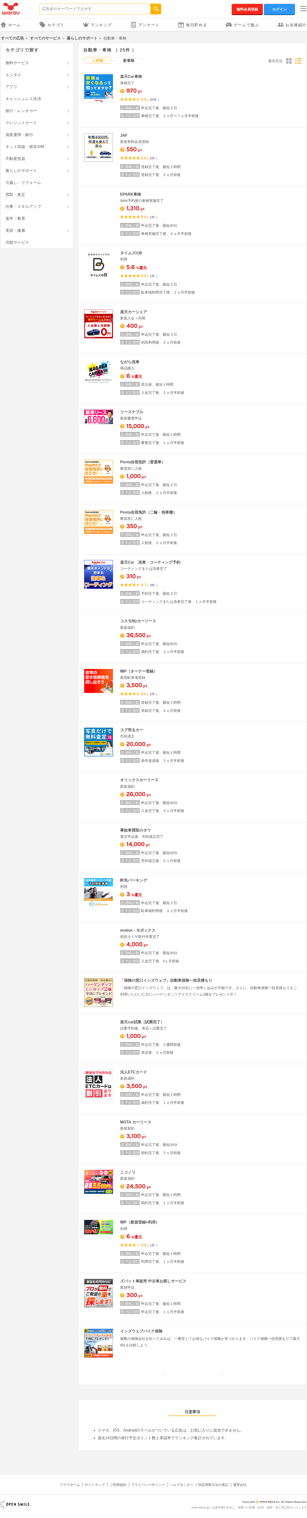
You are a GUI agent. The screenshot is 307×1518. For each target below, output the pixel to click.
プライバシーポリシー (148, 1485)
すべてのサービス (45, 38)
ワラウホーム (70, 1485)
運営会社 (240, 1485)
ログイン (279, 9)
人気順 (97, 60)
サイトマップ (95, 1485)
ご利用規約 (118, 1485)
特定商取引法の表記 (213, 1485)
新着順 (128, 60)
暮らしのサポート (82, 38)
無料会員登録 (247, 9)
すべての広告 (12, 38)
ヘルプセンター (181, 1485)
